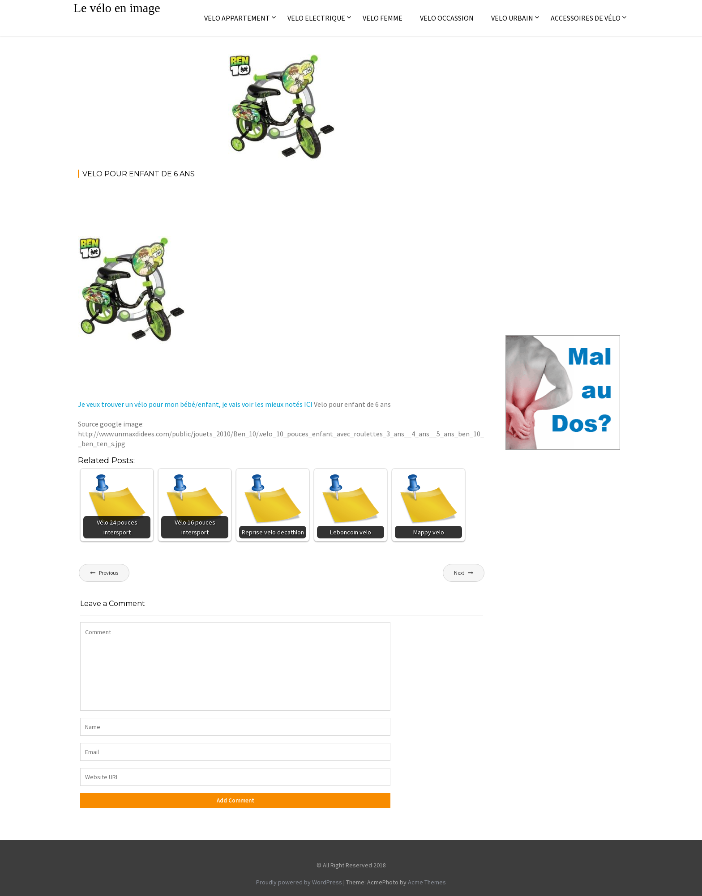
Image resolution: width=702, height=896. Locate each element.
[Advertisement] (241, 210)
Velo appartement (237, 17)
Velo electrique (316, 17)
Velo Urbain (512, 17)
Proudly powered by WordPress (299, 882)
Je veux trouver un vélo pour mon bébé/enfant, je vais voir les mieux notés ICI (195, 404)
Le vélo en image (116, 8)
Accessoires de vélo (586, 17)
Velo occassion (447, 17)
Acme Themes (427, 882)
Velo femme (382, 17)
